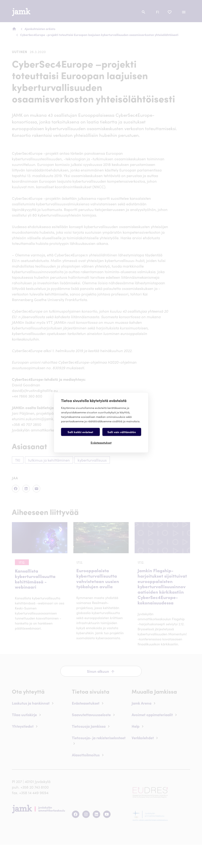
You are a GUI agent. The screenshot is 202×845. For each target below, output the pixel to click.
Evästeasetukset (101, 442)
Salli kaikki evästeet (80, 432)
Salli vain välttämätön (121, 432)
